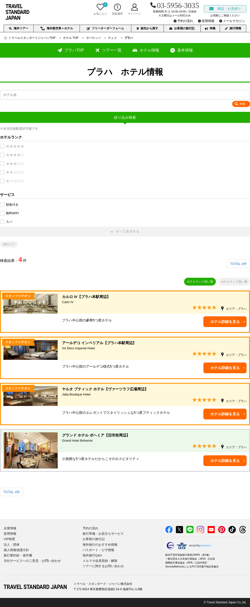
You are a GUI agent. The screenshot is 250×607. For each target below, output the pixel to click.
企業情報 (10, 528)
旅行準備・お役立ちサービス (103, 533)
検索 (242, 104)
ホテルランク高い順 (200, 281)
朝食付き (12, 204)
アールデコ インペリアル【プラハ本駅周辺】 (154, 346)
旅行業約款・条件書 (18, 555)
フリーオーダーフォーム (105, 28)
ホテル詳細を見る (225, 321)
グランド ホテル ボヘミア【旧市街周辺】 (154, 438)
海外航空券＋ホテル (56, 28)
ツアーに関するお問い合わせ (103, 566)
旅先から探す (147, 28)
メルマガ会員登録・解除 (100, 561)
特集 (210, 28)
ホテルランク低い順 (234, 281)
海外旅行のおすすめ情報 (100, 544)
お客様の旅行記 (182, 28)
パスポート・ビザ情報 (98, 550)
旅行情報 (233, 28)
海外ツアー (18, 28)
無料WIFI (12, 213)
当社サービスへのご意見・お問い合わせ (32, 561)
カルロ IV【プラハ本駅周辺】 (154, 300)
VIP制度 (9, 539)
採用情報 (10, 533)
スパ (9, 222)
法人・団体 (12, 544)
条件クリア (9, 244)
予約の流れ (90, 528)
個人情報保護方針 (16, 550)
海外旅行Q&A (92, 555)
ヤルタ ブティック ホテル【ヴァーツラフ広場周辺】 (154, 392)
